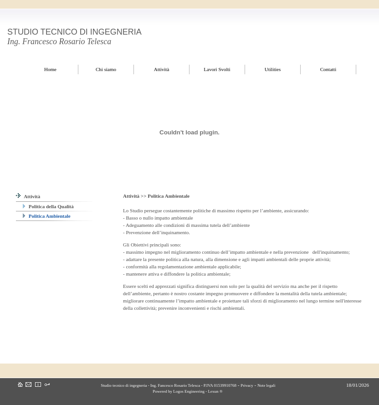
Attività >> (135, 196)
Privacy (247, 385)
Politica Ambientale (47, 216)
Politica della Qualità (48, 206)
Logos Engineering (189, 391)
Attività (28, 196)
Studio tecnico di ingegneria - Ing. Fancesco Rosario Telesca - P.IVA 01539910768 (168, 385)
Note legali (266, 385)
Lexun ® (215, 391)
